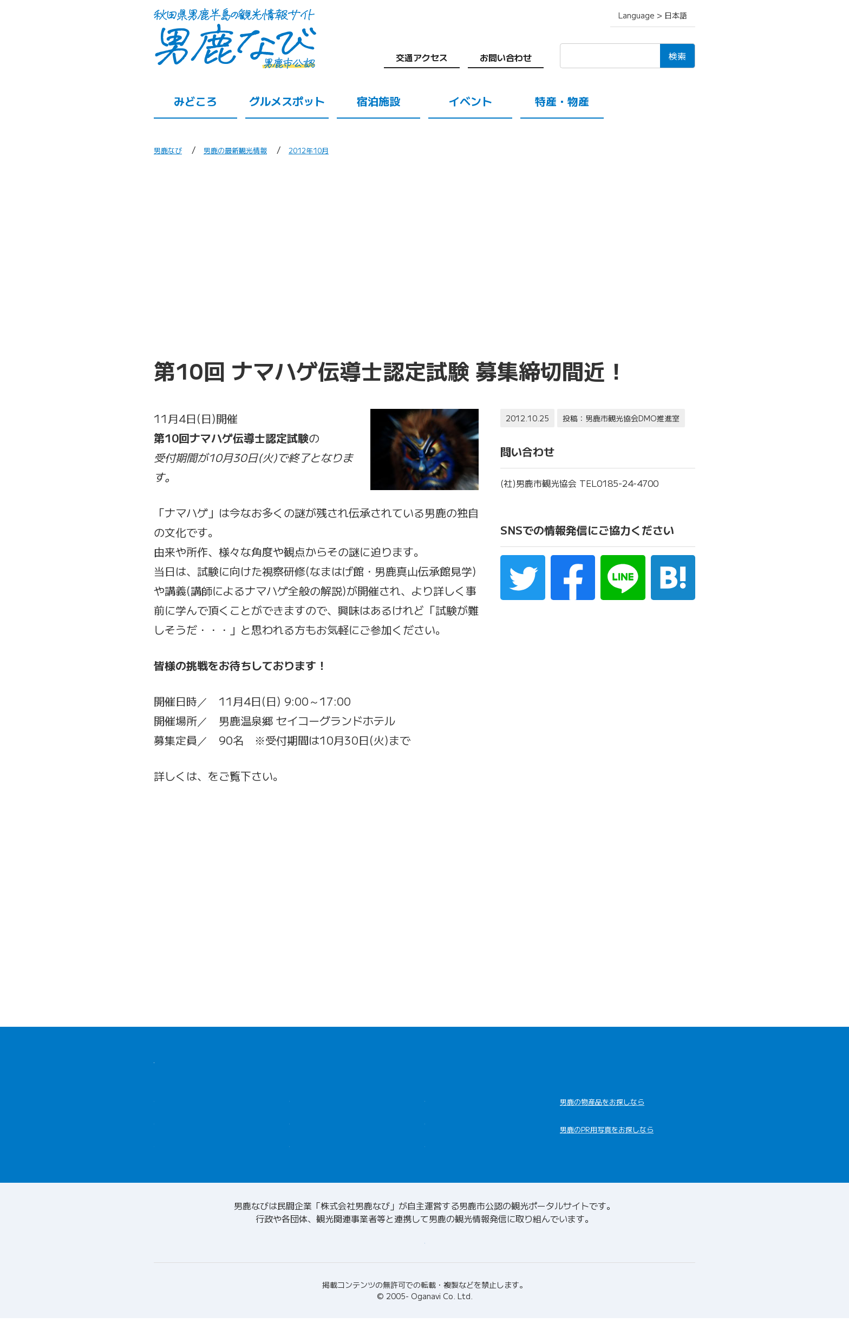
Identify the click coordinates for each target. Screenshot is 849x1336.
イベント (470, 101)
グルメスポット (287, 101)
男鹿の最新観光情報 (249, 149)
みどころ (195, 101)
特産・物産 (562, 101)
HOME (169, 1058)
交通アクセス (422, 57)
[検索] (610, 55)
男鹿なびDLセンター (620, 1150)
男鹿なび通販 (602, 1108)
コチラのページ (246, 776)
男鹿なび (171, 149)
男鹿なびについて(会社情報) (424, 1257)
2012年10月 (335, 149)
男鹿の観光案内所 (463, 1100)
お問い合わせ (506, 57)
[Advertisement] (424, 256)
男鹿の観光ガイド (463, 1126)
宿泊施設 (378, 101)
